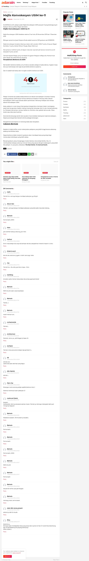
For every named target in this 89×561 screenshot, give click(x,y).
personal (10, 12)
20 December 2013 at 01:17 (13, 521)
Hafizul (9, 239)
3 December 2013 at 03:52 (13, 217)
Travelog (52, 2)
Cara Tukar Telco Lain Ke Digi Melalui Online (80, 24)
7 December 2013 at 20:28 (13, 486)
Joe (8, 263)
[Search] (86, 2)
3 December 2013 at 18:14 (13, 324)
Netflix (74, 110)
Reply (4, 198)
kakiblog (10, 275)
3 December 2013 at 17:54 (13, 288)
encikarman (11, 334)
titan (8, 227)
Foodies (44, 2)
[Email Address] (74, 63)
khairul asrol (11, 251)
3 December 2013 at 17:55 (13, 300)
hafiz (8, 192)
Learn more (16, 553)
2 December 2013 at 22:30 (13, 193)
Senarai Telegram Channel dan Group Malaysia (23, 6)
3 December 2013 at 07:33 (13, 264)
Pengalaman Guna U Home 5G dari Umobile (49, 177)
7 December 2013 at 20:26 (13, 450)
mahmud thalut (12, 398)
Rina (8, 520)
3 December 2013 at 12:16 (13, 276)
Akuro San (10, 204)
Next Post (56, 560)
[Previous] (84, 6)
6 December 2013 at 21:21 (13, 373)
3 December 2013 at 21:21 (13, 335)
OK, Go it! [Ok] (7, 556)
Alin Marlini (11, 371)
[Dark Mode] (83, 2)
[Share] (56, 19)
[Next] (86, 6)
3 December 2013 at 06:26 (13, 229)
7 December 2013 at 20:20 (13, 427)
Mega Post (35, 2)
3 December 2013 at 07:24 (13, 253)
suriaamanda (11, 322)
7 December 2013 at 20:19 (13, 415)
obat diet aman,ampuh (15, 508)
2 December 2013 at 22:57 (13, 205)
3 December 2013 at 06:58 (13, 241)
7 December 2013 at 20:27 (13, 462)
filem (74, 119)
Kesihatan (74, 107)
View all (56, 161)
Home (19, 2)
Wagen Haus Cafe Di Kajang (67, 39)
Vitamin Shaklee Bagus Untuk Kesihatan (80, 40)
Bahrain (9, 216)
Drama (74, 101)
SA (8, 357)
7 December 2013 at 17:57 (13, 400)
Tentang (25, 2)
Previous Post (6, 560)
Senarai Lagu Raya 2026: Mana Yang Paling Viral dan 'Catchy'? (11, 178)
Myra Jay (10, 383)
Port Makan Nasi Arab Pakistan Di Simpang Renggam (29, 178)
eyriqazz (10, 346)
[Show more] (35, 154)
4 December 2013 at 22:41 (13, 347)
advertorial (74, 116)
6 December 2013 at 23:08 (13, 384)
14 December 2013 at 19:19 (13, 509)
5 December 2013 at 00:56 (13, 359)
